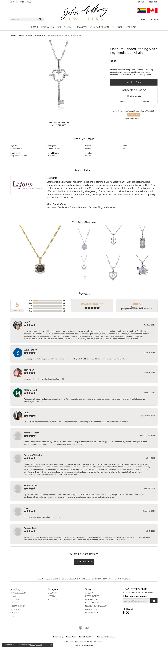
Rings (100, 207)
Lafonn (88, 148)
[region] (59, 79)
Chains (111, 207)
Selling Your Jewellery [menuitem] (96, 606)
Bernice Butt (30, 528)
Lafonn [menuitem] (51, 596)
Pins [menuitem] (12, 616)
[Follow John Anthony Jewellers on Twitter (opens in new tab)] (127, 612)
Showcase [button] (81, 27)
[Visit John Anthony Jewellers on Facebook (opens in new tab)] (124, 612)
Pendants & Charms (25, 35)
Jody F (27, 322)
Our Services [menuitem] (91, 599)
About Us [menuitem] (89, 593)
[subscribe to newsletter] (154, 600)
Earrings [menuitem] (14, 599)
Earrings (92, 207)
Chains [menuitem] (13, 612)
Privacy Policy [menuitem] (91, 609)
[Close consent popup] (51, 645)
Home (34, 27)
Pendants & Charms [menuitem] (19, 606)
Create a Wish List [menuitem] (93, 603)
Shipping (122, 101)
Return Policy (58, 637)
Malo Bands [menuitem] (53, 599)
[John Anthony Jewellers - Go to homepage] (84, 14)
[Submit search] (40, 19)
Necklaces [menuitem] (15, 609)
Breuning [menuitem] (52, 593)
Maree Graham (31, 432)
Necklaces (52, 207)
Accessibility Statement (106, 637)
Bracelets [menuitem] (15, 603)
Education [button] (47, 27)
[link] (140, 2)
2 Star (30, 308)
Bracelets (82, 207)
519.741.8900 (107, 579)
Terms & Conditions (86, 637)
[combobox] (23, 19)
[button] (14, 2)
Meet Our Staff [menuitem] (92, 596)
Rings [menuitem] (13, 596)
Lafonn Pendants (40, 35)
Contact (131, 27)
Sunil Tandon (30, 349)
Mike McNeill (30, 389)
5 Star (30, 300)
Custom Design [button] (99, 27)
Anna (26, 412)
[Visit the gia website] (84, 628)
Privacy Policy (71, 637)
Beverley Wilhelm (33, 455)
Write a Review (84, 561)
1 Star (30, 311)
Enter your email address (135, 596)
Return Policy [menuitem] (91, 612)
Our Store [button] (117, 27)
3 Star (30, 306)
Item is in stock (133, 115)
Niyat (26, 508)
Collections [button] (64, 27)
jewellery (13, 35)
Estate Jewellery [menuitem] (18, 593)
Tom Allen (29, 369)
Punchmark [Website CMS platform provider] (88, 645)
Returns (146, 101)
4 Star (30, 303)
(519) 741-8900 (59, 125)
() (64, 300)
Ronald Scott (30, 485)
